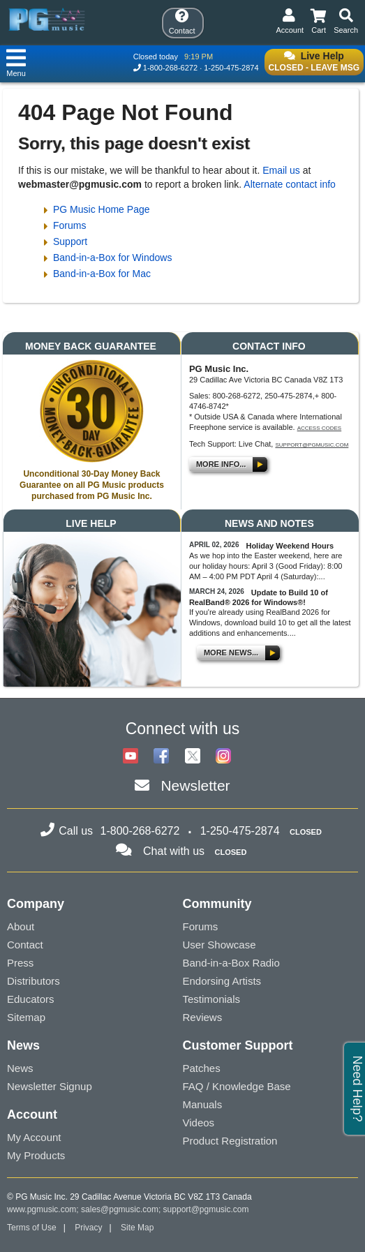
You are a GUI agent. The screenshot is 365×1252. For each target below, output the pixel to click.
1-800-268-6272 (170, 68)
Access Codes (319, 428)
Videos (199, 1122)
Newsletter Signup (49, 1086)
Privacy (88, 1227)
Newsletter (195, 785)
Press (20, 963)
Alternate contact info (290, 184)
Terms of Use (32, 1227)
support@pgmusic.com (311, 445)
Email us (281, 170)
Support (70, 241)
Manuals (203, 1104)
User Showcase (219, 945)
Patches (202, 1068)
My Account (34, 1137)
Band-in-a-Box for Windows (112, 257)
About (20, 926)
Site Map (137, 1227)
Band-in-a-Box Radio (231, 963)
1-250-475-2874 (231, 68)
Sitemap (26, 1017)
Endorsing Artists (222, 981)
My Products (36, 1155)
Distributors (33, 981)
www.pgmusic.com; (43, 1209)
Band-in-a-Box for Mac (102, 273)
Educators (30, 999)
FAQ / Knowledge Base (237, 1086)
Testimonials (212, 999)
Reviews (203, 1017)
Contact (25, 945)
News (20, 1068)
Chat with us (173, 851)
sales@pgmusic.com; (122, 1209)
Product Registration (230, 1141)
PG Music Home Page (101, 209)
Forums (69, 225)
